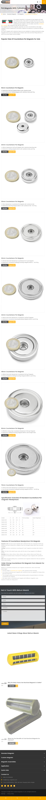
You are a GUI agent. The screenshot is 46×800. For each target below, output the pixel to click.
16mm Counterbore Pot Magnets (12, 88)
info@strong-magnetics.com (10, 780)
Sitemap (3, 794)
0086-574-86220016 (8, 777)
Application (5, 766)
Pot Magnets (21, 14)
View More (5, 94)
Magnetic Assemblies (8, 762)
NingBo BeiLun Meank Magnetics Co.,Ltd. (17, 792)
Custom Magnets (7, 757)
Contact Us (5, 774)
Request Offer (12, 94)
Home (4, 14)
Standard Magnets (11, 14)
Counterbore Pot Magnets (31, 14)
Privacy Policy (10, 794)
